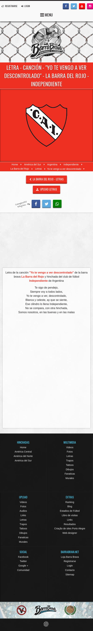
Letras (38, 169)
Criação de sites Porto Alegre (69, 528)
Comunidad (23, 570)
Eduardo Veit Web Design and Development (47, 624)
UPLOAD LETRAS (46, 189)
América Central (23, 451)
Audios (23, 510)
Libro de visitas (70, 515)
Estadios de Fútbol (70, 510)
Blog (69, 506)
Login (70, 565)
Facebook (23, 557)
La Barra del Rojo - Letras (46, 179)
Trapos (69, 460)
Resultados (70, 524)
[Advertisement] (46, 241)
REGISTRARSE (9, 6)
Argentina (52, 164)
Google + (23, 565)
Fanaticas (70, 473)
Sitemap (69, 574)
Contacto (70, 570)
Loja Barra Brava (70, 557)
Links (23, 515)
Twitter (23, 561)
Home (15, 164)
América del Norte (23, 456)
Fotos (70, 451)
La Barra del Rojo (19, 169)
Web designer (69, 533)
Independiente (71, 164)
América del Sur (32, 164)
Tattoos (70, 465)
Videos (69, 447)
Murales (70, 478)
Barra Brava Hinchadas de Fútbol (46, 42)
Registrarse (70, 561)
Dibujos (70, 469)
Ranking (69, 502)
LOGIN (25, 6)
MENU (46, 14)
